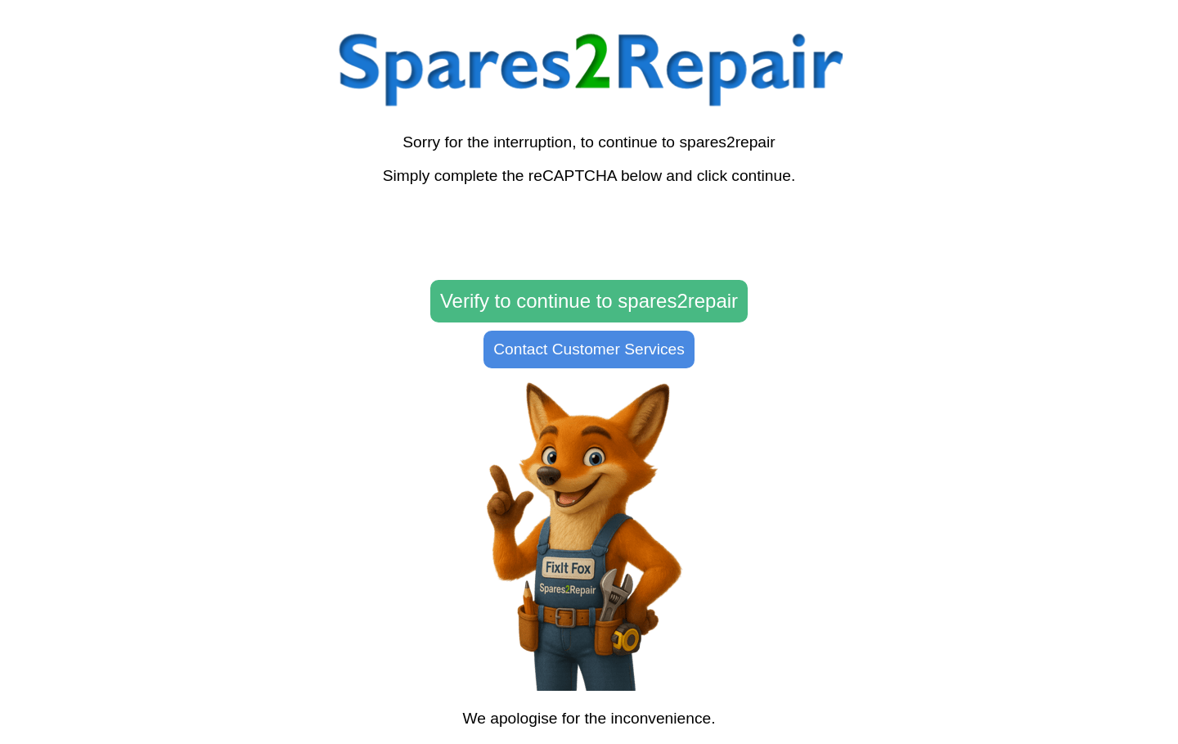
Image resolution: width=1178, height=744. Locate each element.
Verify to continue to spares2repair (589, 301)
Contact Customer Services (589, 349)
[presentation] (589, 233)
